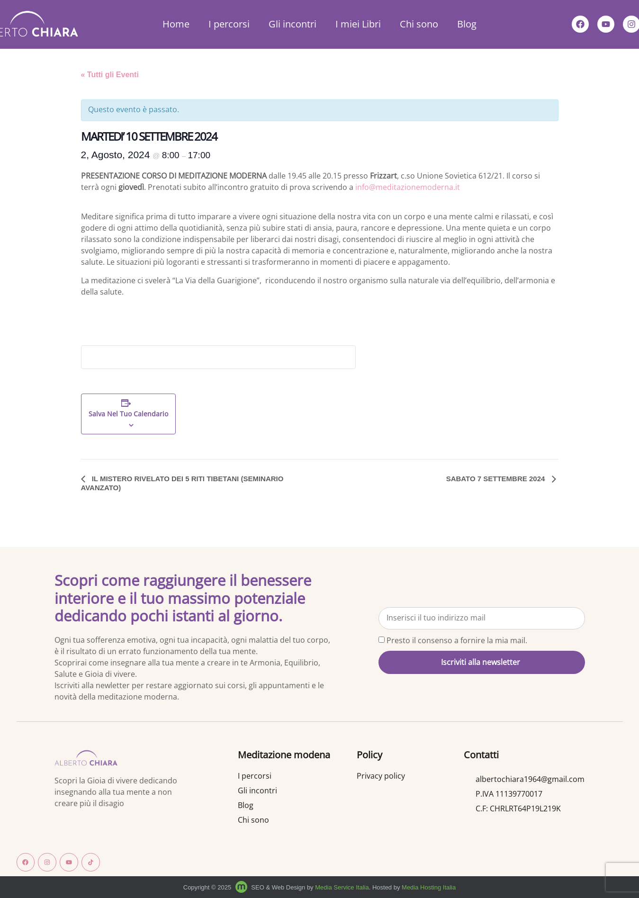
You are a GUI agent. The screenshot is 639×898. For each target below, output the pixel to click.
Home (175, 24)
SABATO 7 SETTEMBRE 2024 (496, 479)
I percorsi (229, 24)
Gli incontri (292, 24)
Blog (467, 24)
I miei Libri (358, 24)
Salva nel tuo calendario (128, 414)
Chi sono (419, 24)
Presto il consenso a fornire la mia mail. (457, 640)
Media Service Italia (342, 887)
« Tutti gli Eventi (110, 75)
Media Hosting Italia (429, 887)
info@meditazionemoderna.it (407, 187)
